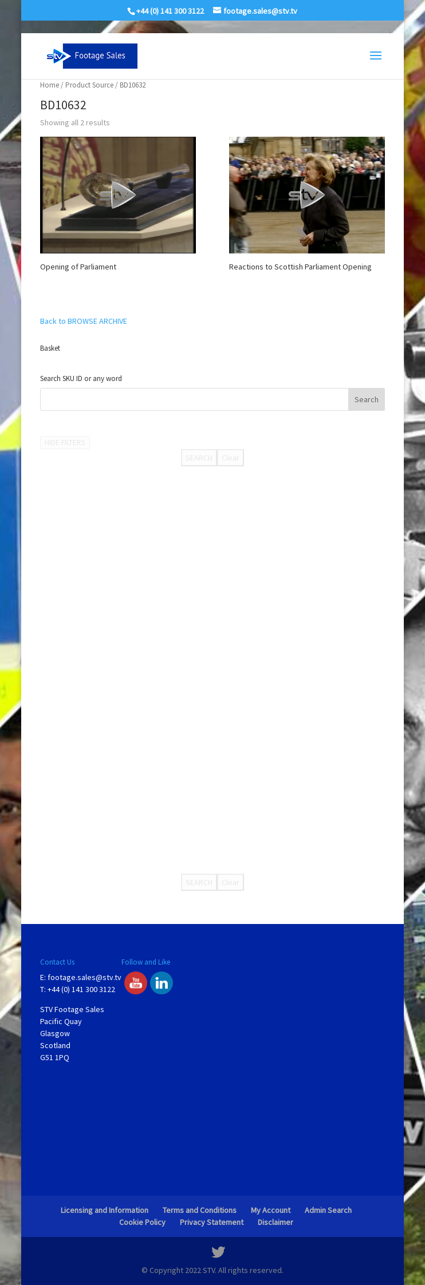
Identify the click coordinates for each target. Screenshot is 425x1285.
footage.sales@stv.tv (84, 977)
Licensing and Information (104, 1210)
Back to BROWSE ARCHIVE (83, 321)
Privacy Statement (211, 1222)
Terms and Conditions (200, 1210)
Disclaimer (275, 1222)
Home (49, 85)
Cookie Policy (142, 1222)
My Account (270, 1210)
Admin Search (328, 1210)
